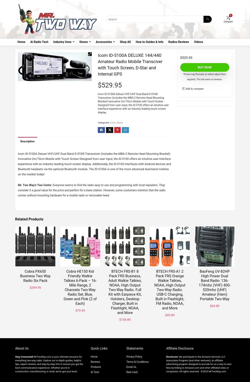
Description (28, 141)
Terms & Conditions (137, 361)
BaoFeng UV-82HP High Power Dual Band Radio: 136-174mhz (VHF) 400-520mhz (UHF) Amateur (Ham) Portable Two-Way (214, 285)
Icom (112, 122)
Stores (83, 42)
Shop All (125, 42)
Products (96, 366)
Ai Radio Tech (39, 42)
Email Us (131, 366)
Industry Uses (62, 42)
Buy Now (205, 67)
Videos (198, 42)
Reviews (95, 361)
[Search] (207, 19)
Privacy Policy (134, 356)
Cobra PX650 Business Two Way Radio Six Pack (35, 276)
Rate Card (132, 372)
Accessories (104, 42)
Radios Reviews (178, 42)
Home (21, 42)
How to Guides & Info (149, 42)
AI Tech (95, 372)
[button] (90, 54)
